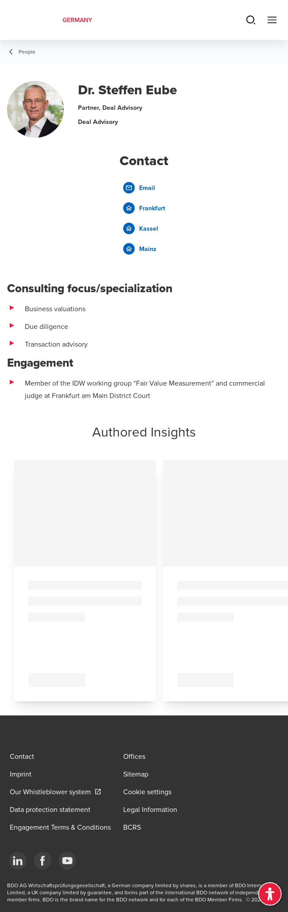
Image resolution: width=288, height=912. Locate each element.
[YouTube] (67, 860)
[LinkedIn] (17, 860)
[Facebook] (42, 860)
